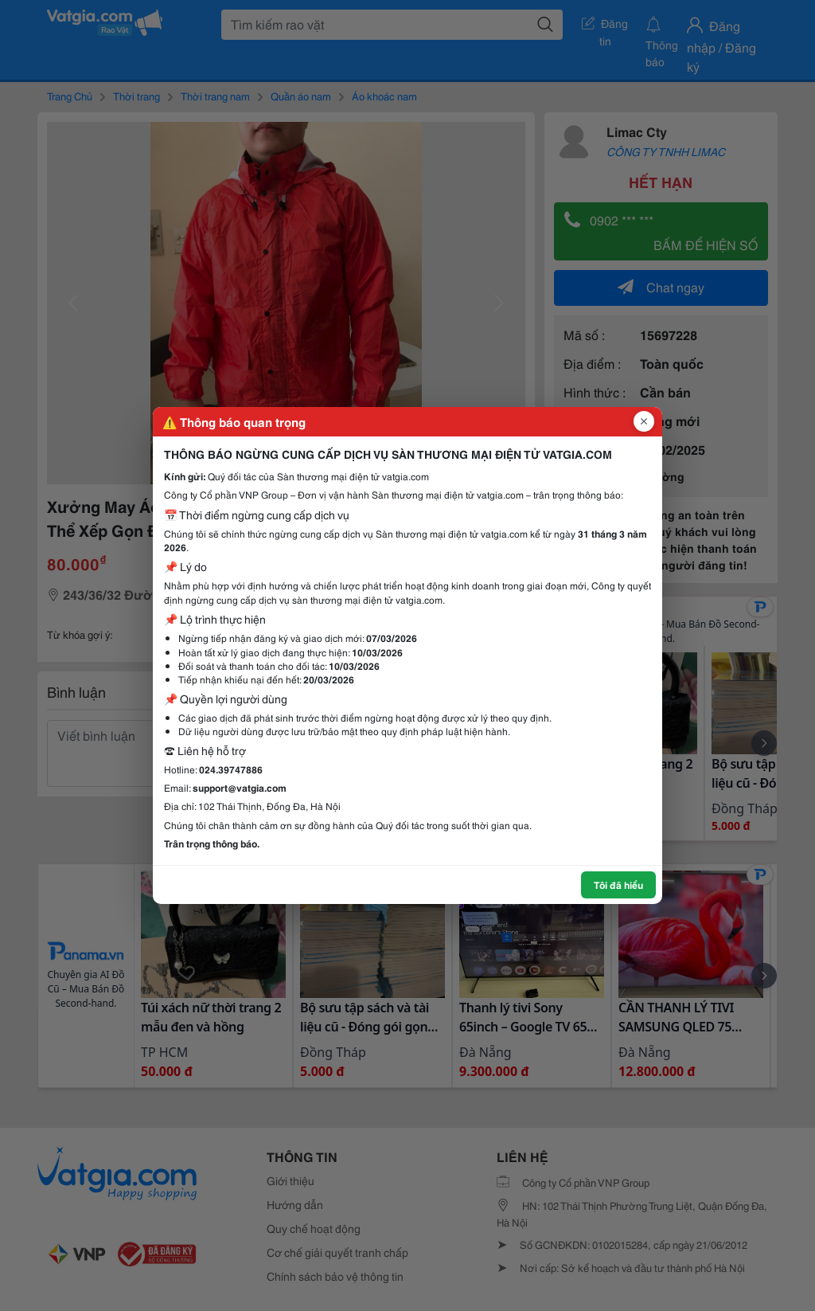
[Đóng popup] (644, 421)
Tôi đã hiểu (618, 884)
